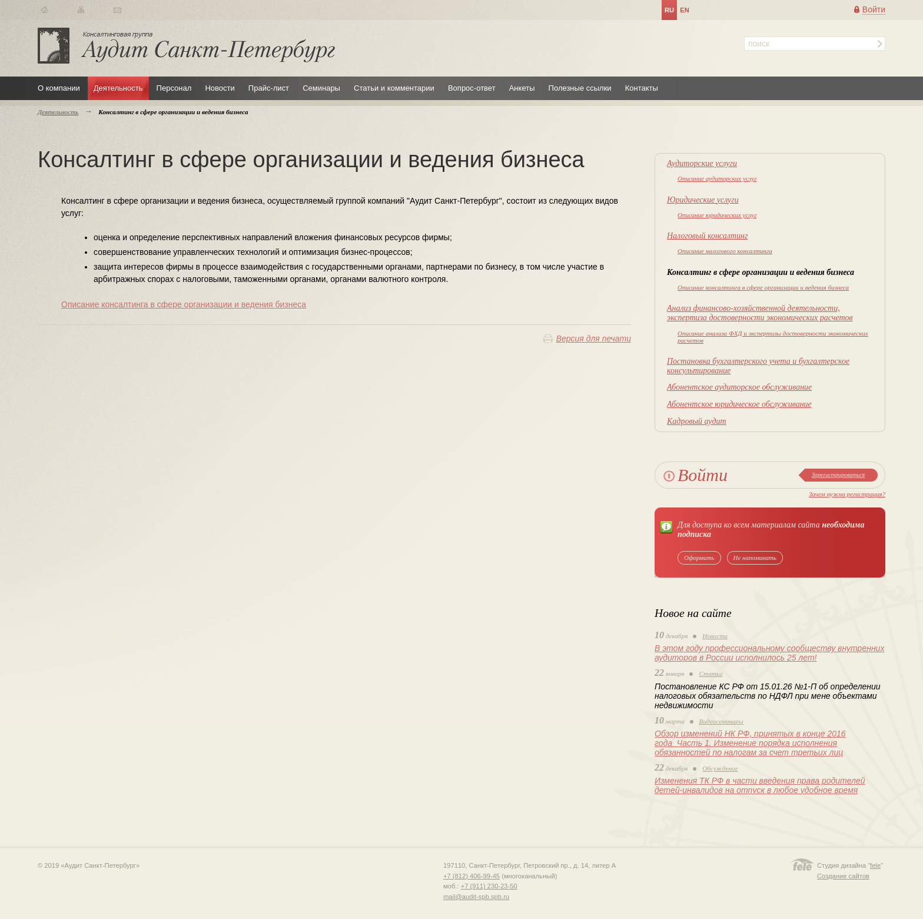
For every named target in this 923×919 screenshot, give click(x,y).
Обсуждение (720, 768)
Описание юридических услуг (717, 214)
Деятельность (118, 88)
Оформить (699, 557)
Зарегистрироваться (838, 475)
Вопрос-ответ (472, 88)
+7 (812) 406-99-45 (471, 876)
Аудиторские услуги (702, 163)
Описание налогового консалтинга (725, 250)
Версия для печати (593, 338)
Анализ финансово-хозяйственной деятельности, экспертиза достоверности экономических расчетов (760, 313)
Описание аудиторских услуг (717, 178)
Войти (873, 9)
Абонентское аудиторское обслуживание (739, 387)
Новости (219, 88)
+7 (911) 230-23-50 (489, 886)
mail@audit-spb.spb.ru (476, 896)
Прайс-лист (268, 88)
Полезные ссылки (580, 88)
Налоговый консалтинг (707, 235)
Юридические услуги (703, 199)
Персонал (174, 88)
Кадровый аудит (696, 421)
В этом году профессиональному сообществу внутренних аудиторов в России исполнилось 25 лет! (769, 652)
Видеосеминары (721, 721)
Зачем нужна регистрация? (847, 493)
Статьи (710, 673)
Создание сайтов (843, 876)
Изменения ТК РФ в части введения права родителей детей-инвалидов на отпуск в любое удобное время (760, 785)
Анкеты (522, 88)
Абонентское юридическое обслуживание (739, 404)
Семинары (321, 88)
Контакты (641, 88)
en (684, 10)
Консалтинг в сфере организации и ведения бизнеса (760, 272)
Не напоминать (755, 557)
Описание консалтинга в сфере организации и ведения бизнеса (763, 287)
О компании (59, 88)
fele (875, 865)
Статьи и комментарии (394, 88)
